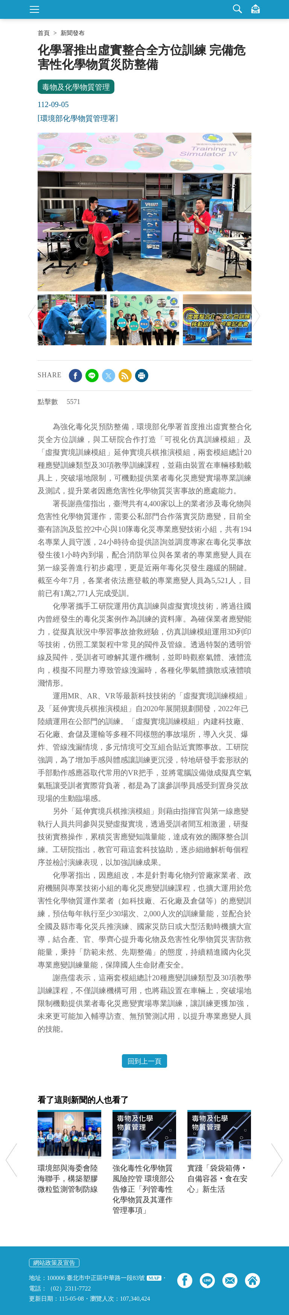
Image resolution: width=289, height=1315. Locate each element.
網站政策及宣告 (54, 1263)
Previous (32, 316)
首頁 (44, 33)
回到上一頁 (144, 1061)
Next (256, 316)
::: (40, 46)
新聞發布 (73, 33)
